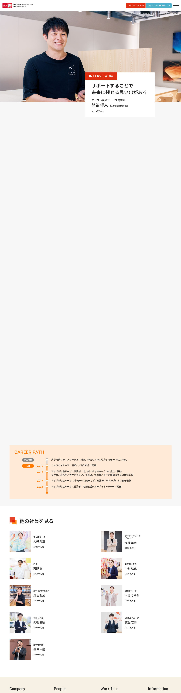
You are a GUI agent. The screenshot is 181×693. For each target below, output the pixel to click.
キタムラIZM (16, 657)
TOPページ (131, 13)
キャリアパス (107, 657)
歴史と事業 (15, 652)
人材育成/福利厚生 (109, 662)
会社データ (15, 666)
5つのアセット (17, 662)
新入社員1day (107, 652)
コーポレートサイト (62, 681)
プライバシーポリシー (79, 681)
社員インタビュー (159, 13)
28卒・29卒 (157, 5)
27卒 (133, 5)
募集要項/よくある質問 (159, 657)
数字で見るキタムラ (158, 652)
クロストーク (60, 657)
